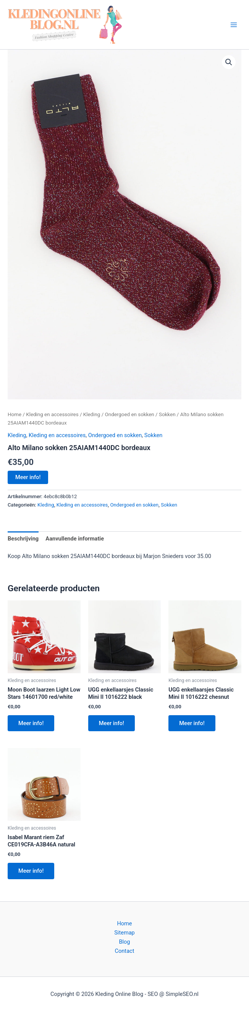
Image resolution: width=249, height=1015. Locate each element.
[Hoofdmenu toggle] (233, 24)
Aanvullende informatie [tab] (74, 538)
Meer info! (27, 477)
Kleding (91, 414)
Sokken (167, 414)
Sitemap (124, 932)
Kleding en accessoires (52, 414)
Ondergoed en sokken (129, 414)
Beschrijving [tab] (23, 538)
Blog (124, 941)
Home (14, 414)
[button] (229, 62)
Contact (124, 950)
